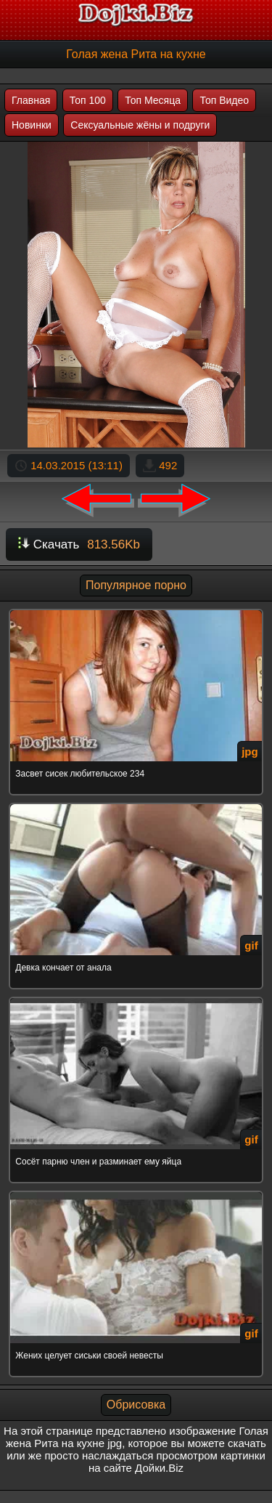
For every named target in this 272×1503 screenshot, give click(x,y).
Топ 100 (88, 100)
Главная (31, 100)
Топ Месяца (153, 100)
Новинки (31, 125)
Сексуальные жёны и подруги (140, 125)
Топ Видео (224, 100)
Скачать (79, 544)
